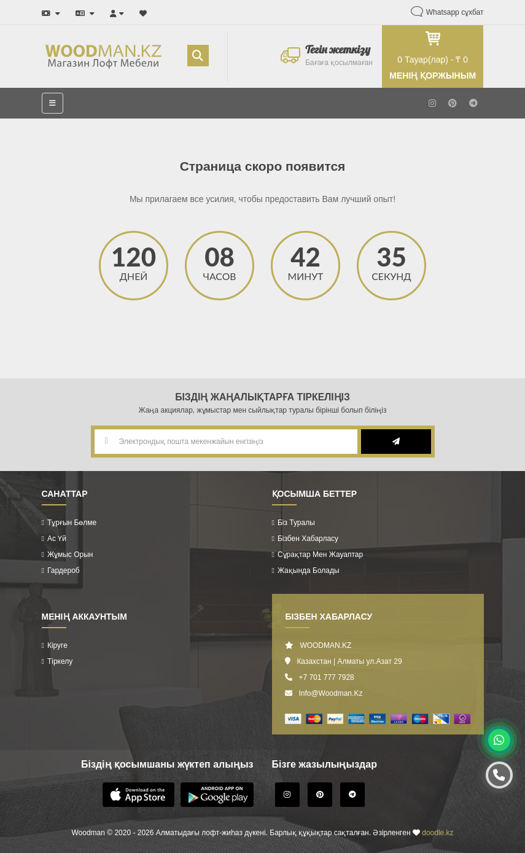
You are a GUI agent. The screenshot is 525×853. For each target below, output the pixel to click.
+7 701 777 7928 (326, 677)
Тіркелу (59, 661)
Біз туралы (296, 522)
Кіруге (57, 645)
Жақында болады (309, 570)
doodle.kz (437, 832)
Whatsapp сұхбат (455, 12)
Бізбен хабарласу (308, 538)
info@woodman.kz (330, 693)
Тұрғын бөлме (71, 522)
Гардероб (63, 570)
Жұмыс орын (70, 554)
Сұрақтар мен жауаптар (320, 554)
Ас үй (56, 538)
